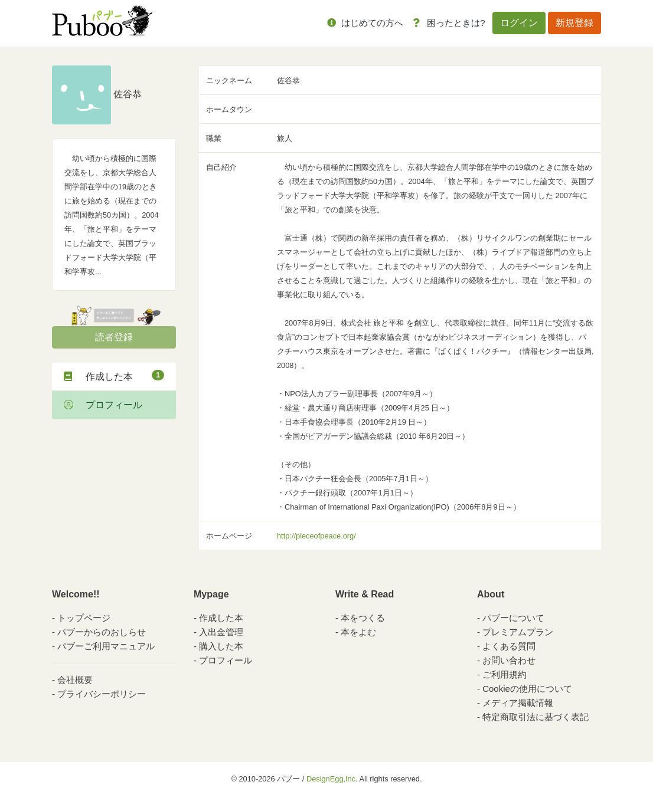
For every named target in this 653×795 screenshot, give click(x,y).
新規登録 (574, 23)
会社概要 (75, 680)
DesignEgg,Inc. (332, 778)
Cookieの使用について (527, 689)
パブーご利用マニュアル (106, 646)
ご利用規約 (504, 674)
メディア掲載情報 (517, 703)
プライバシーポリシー (101, 694)
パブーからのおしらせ (101, 632)
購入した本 (221, 646)
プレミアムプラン (517, 632)
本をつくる (363, 618)
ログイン (519, 23)
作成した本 (114, 376)
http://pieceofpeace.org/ (316, 535)
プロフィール (103, 405)
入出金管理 (221, 632)
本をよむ (358, 632)
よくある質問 (509, 646)
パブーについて (513, 618)
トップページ (83, 618)
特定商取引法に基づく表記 (535, 717)
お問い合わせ (509, 660)
